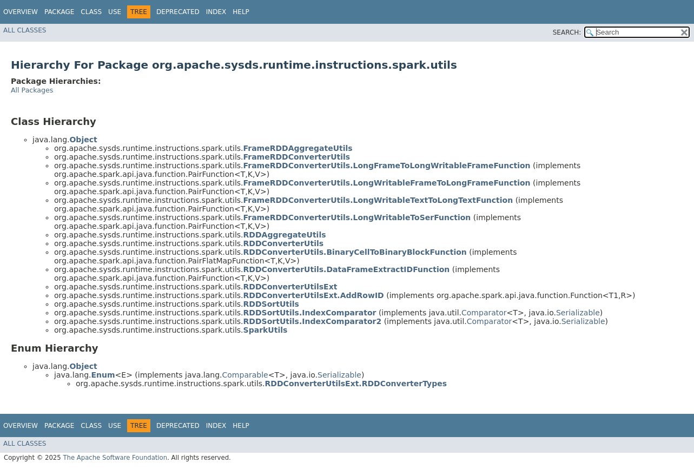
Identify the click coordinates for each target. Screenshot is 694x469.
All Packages (32, 90)
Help (241, 12)
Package (59, 12)
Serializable (578, 312)
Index (216, 12)
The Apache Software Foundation (115, 457)
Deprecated (178, 12)
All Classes (24, 30)
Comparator (484, 312)
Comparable (245, 375)
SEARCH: (567, 32)
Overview (20, 12)
